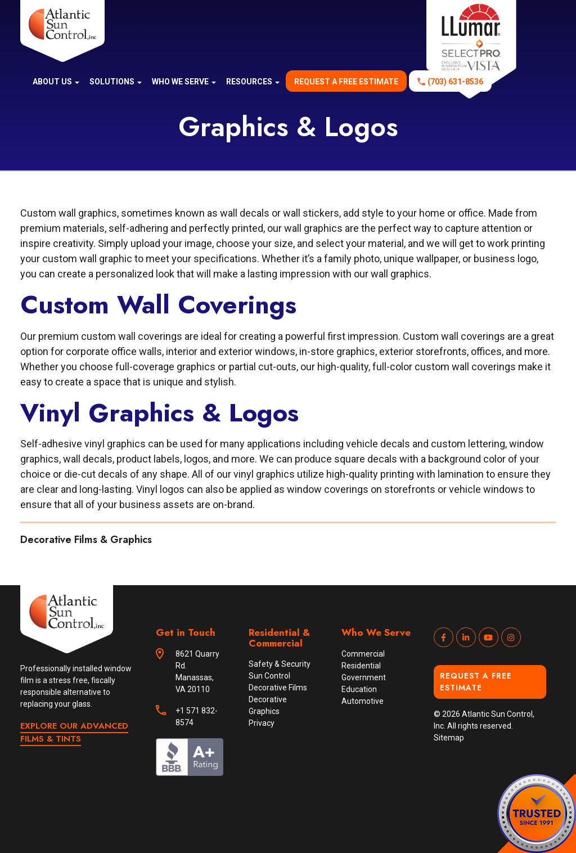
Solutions (115, 81)
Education (359, 689)
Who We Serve (184, 81)
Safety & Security (279, 663)
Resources (253, 81)
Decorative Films (278, 687)
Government (363, 677)
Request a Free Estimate (476, 681)
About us (56, 81)
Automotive (362, 701)
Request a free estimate (346, 81)
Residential (361, 665)
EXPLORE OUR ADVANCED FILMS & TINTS (74, 732)
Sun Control (269, 675)
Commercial (363, 653)
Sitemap (449, 737)
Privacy (261, 723)
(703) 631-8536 (455, 81)
